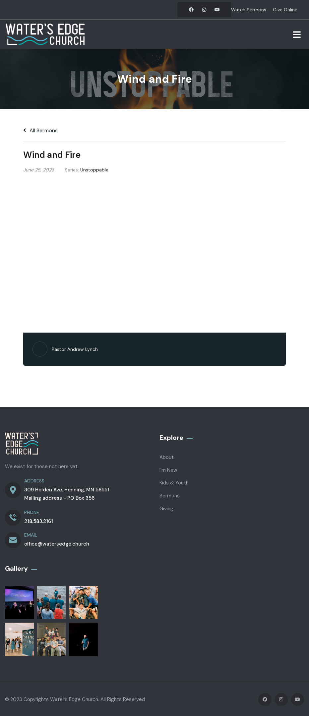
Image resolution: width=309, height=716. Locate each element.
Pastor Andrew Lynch (75, 349)
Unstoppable (94, 170)
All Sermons (40, 130)
